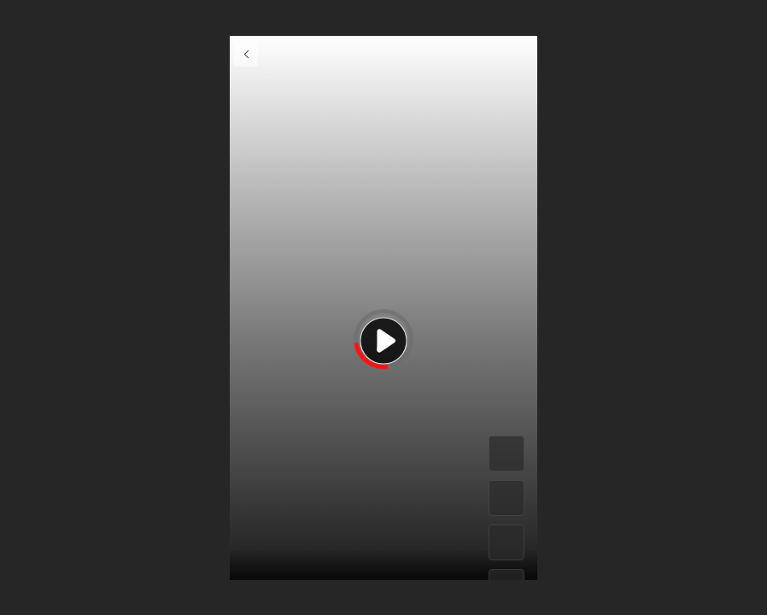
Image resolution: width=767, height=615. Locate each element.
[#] (506, 542)
